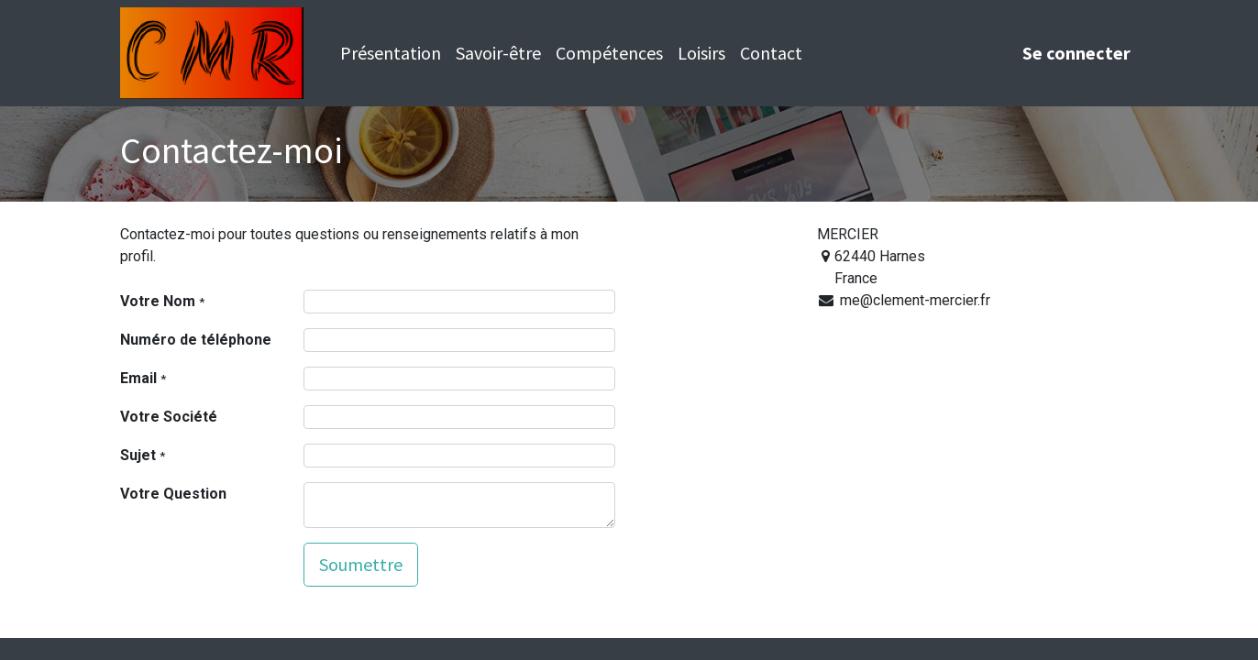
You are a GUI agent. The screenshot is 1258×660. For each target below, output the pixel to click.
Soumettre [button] (361, 564)
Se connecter (1076, 52)
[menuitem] (390, 53)
